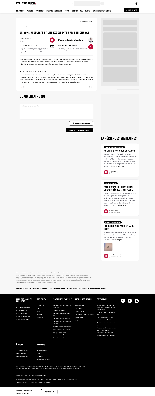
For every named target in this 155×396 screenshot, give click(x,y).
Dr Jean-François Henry (23, 316)
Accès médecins (42, 350)
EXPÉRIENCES (39, 11)
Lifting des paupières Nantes (61, 330)
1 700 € (34, 45)
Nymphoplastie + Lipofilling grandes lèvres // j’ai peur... (118, 188)
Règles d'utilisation (38, 379)
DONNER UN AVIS (131, 10)
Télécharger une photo (81, 123)
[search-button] (102, 3)
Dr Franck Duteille (21, 310)
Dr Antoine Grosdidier (75, 40)
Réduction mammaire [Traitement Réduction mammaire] (113, 222)
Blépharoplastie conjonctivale (106, 335)
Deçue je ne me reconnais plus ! (106, 323)
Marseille (39, 314)
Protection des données (23, 379)
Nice (38, 311)
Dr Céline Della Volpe (22, 319)
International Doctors (43, 359)
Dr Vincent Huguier (22, 313)
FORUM (67, 11)
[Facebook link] (130, 301)
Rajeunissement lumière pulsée (84, 314)
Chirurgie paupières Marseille (61, 318)
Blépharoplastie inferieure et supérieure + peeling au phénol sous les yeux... (106, 307)
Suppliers (40, 356)
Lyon (38, 308)
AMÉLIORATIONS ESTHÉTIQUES (102, 11)
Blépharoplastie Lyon (59, 310)
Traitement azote (80, 305)
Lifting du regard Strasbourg (61, 338)
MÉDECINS (30, 11)
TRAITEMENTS (20, 11)
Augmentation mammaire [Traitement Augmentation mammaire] (114, 147)
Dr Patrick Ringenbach (23, 307)
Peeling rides (79, 308)
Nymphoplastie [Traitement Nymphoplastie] (110, 183)
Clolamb (28, 38)
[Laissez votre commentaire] (56, 111)
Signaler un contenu (22, 356)
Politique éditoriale (22, 382)
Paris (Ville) (40, 305)
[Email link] (137, 301)
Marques (39, 353)
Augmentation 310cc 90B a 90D (119, 150)
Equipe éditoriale (21, 353)
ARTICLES (75, 11)
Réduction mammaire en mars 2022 (119, 227)
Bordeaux (40, 317)
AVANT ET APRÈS (85, 11)
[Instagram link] (123, 301)
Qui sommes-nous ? (22, 350)
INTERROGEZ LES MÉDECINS (54, 11)
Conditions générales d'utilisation (40, 382)
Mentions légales (72, 379)
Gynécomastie (79, 317)
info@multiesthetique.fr (39, 375)
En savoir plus (118, 166)
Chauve (77, 320)
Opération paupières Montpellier (62, 326)
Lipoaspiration (79, 311)
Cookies (48, 379)
